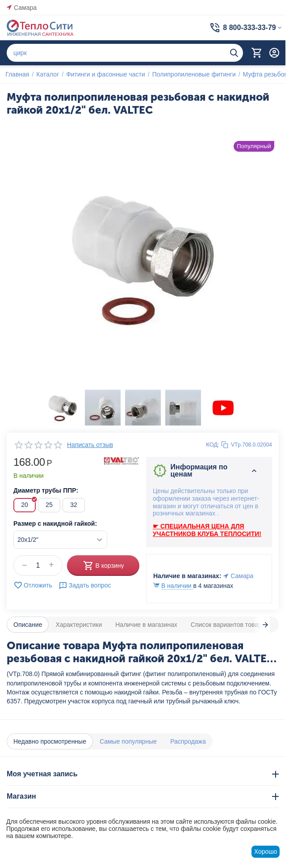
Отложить (32, 585)
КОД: (212, 444)
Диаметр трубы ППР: (45, 490)
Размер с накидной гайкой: (55, 523)
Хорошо (265, 851)
